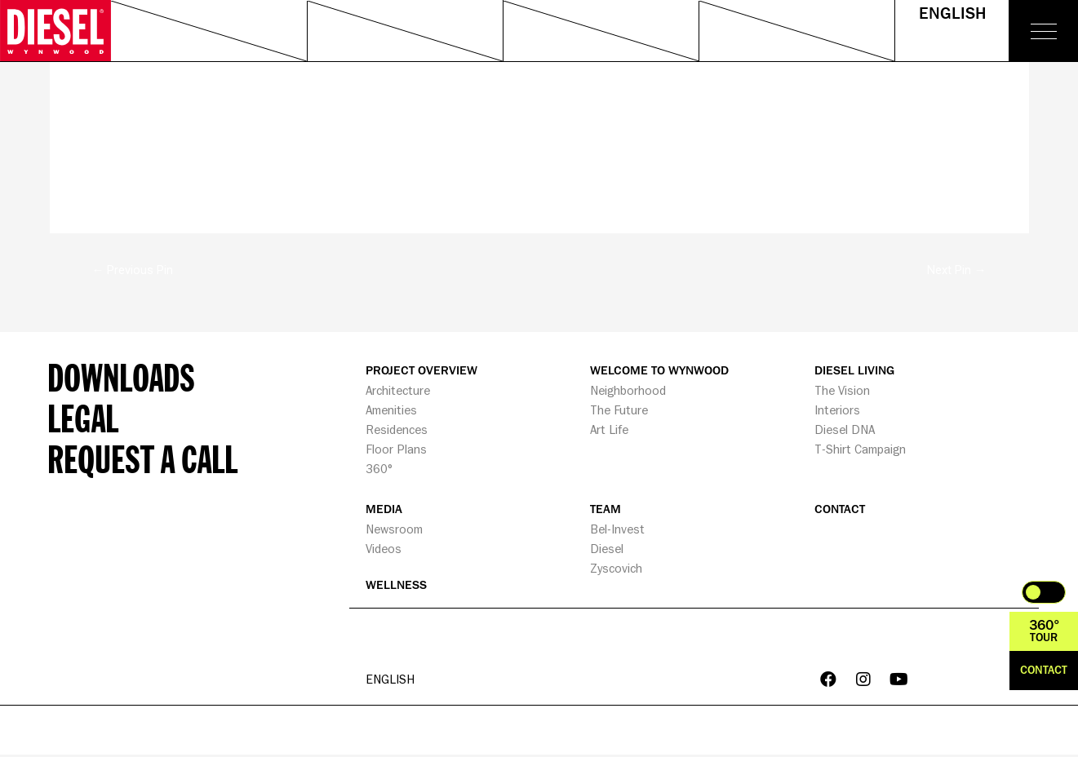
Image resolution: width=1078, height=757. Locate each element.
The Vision (842, 391)
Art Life (609, 430)
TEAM (605, 510)
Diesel (606, 549)
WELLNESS (396, 586)
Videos (383, 549)
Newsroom (394, 530)
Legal (82, 418)
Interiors (837, 410)
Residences (397, 430)
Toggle (1044, 592)
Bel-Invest (617, 530)
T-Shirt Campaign (860, 450)
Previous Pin (132, 270)
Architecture (398, 391)
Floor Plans (396, 450)
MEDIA (384, 510)
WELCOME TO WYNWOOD (659, 371)
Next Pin (957, 270)
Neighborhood (628, 391)
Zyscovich (616, 569)
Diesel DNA (844, 430)
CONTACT (839, 510)
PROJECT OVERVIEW (421, 371)
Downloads (121, 377)
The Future (619, 410)
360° (379, 469)
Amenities (391, 410)
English (952, 13)
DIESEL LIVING (854, 371)
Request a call (142, 459)
